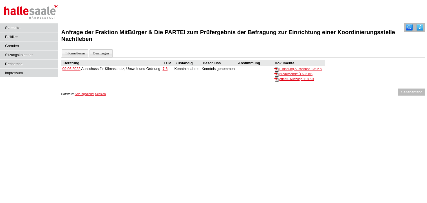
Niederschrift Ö (296, 74)
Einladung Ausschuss (301, 68)
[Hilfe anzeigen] (420, 27)
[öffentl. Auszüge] (276, 79)
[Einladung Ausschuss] (276, 69)
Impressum (14, 73)
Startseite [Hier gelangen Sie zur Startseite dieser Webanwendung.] (12, 28)
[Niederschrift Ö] (276, 74)
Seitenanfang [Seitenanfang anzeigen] (411, 92)
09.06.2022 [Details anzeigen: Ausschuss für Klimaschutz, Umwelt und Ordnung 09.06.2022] (71, 69)
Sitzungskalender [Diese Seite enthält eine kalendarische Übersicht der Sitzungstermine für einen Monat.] (19, 55)
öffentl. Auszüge (297, 79)
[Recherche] (409, 27)
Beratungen (101, 53)
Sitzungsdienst (84, 94)
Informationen (75, 53)
